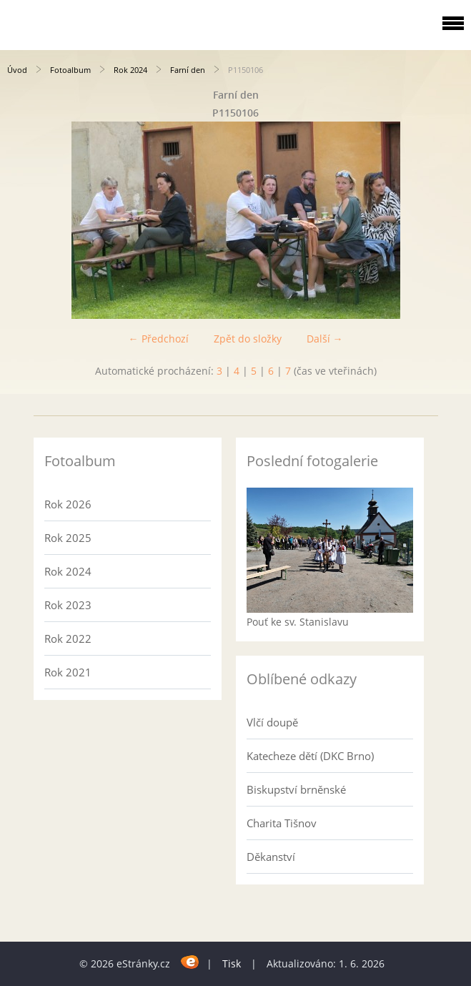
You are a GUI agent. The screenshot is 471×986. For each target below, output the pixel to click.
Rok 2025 (67, 538)
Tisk (231, 963)
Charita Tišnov (282, 823)
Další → (325, 338)
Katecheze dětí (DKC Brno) (310, 756)
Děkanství (271, 856)
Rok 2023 (67, 605)
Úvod (17, 69)
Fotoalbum (70, 69)
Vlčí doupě (272, 722)
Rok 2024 (130, 69)
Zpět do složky (248, 338)
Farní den (187, 69)
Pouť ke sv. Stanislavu (298, 621)
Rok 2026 (67, 504)
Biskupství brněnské (296, 789)
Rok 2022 (67, 638)
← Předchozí (159, 338)
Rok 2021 (67, 672)
